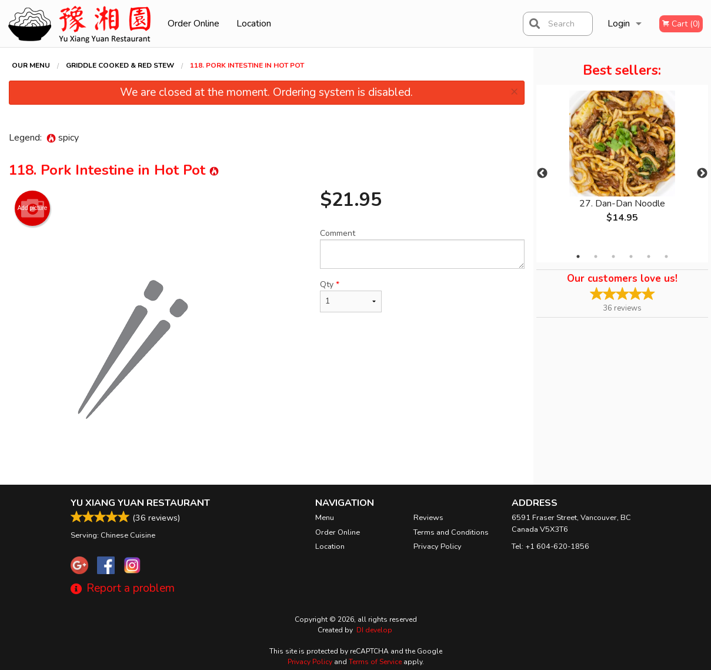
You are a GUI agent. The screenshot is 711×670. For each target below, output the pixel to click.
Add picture (33, 208)
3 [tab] (613, 256)
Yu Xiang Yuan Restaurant (140, 502)
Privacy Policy (437, 546)
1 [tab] (578, 256)
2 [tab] (596, 256)
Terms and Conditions (451, 532)
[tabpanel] (622, 166)
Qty (351, 295)
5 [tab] (649, 256)
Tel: (550, 546)
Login (618, 23)
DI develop (374, 630)
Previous (542, 173)
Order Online (193, 23)
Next (702, 173)
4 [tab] (631, 256)
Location (253, 23)
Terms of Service (375, 661)
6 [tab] (666, 256)
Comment (422, 248)
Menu (324, 517)
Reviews (428, 517)
